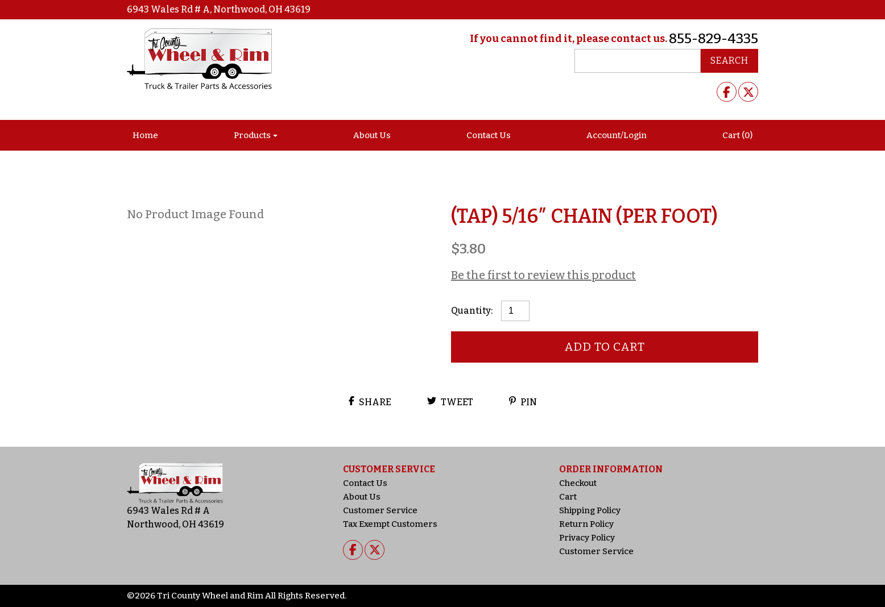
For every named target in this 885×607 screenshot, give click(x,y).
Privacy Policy (587, 538)
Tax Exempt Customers (390, 524)
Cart (568, 497)
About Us (372, 135)
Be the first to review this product (543, 275)
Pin (523, 402)
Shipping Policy (590, 510)
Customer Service (380, 510)
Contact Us (488, 135)
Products (252, 135)
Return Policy (586, 524)
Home (145, 135)
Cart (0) (737, 135)
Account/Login (616, 135)
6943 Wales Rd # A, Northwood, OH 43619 (219, 9)
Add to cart (605, 346)
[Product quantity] (515, 311)
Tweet (450, 402)
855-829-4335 (713, 39)
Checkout (578, 483)
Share (370, 402)
